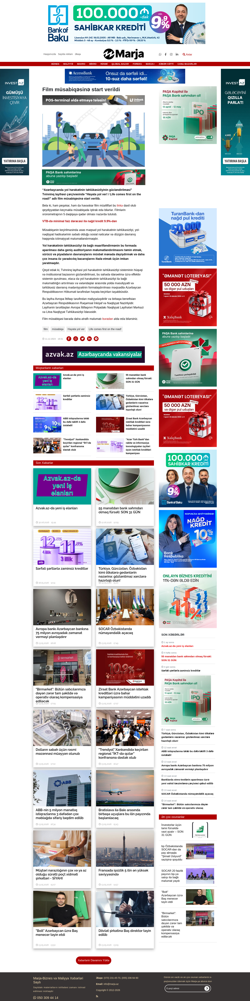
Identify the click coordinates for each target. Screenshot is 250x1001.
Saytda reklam (65, 54)
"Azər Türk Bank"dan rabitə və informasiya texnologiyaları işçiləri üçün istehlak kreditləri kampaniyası (138, 446)
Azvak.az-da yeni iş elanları (177, 646)
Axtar (187, 54)
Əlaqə (78, 54)
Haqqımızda (49, 54)
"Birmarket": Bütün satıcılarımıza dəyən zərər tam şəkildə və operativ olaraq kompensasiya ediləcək (184, 808)
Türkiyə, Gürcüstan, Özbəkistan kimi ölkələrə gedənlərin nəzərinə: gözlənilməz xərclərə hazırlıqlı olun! (139, 403)
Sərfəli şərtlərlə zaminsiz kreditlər (180, 670)
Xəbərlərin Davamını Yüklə (93, 960)
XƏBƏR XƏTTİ (166, 64)
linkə (120, 205)
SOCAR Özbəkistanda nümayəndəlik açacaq (187, 793)
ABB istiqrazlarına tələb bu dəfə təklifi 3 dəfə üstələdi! (76, 422)
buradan (107, 318)
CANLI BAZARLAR (187, 64)
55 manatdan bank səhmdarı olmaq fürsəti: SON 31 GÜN (139, 378)
